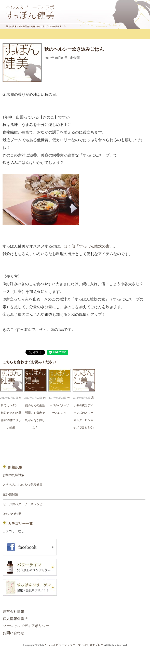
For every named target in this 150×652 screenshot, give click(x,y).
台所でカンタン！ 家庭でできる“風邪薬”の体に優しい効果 (12, 412)
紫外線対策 (10, 494)
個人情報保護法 (15, 619)
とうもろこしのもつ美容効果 (23, 485)
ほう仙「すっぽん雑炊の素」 (88, 246)
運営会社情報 (13, 612)
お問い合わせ (13, 633)
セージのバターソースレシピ (59, 405)
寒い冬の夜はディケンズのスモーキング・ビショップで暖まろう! (83, 412)
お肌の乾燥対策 (13, 475)
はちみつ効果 (12, 514)
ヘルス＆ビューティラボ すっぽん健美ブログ (74, 644)
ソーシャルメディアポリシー (26, 626)
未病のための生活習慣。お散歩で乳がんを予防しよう (35, 412)
